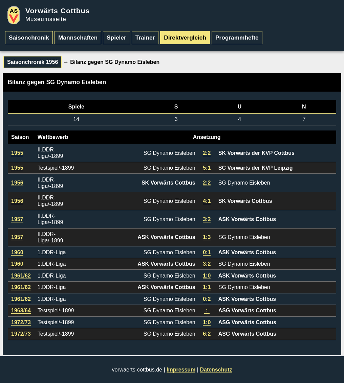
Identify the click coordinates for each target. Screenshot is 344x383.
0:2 (207, 299)
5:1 (207, 168)
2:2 (207, 153)
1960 (17, 252)
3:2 (207, 219)
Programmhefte (237, 37)
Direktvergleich (185, 37)
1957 (17, 219)
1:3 (207, 237)
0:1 (207, 252)
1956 (17, 183)
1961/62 (21, 276)
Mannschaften (78, 37)
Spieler (116, 37)
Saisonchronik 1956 (32, 62)
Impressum (181, 370)
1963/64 (21, 310)
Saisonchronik (29, 37)
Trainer (145, 37)
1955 (17, 153)
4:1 (207, 201)
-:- (207, 310)
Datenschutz (216, 370)
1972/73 (21, 322)
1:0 (207, 276)
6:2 (207, 334)
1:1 (207, 287)
